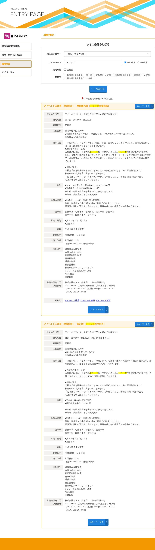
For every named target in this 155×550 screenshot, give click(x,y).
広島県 (97, 75)
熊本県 (78, 78)
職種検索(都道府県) (11, 46)
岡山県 (87, 75)
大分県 (87, 78)
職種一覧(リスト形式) (12, 55)
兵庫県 (68, 75)
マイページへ (8, 72)
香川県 (125, 75)
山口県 (106, 75)
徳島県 (116, 75)
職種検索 (6, 64)
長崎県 (68, 78)
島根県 (78, 75)
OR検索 (142, 62)
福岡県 (135, 75)
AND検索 (129, 62)
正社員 (68, 70)
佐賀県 (145, 75)
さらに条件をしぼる (98, 44)
